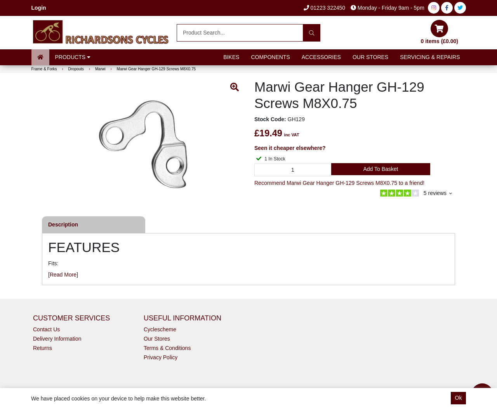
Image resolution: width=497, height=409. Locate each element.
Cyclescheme (160, 329)
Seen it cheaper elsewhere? (290, 148)
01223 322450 (324, 8)
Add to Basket (380, 169)
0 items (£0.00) (440, 32)
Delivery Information (57, 339)
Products (72, 57)
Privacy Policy (160, 357)
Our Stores (370, 57)
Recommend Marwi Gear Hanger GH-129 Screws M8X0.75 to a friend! (339, 183)
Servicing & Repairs (430, 57)
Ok (458, 398)
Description (63, 224)
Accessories (321, 57)
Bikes (231, 57)
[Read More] (63, 275)
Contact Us (46, 329)
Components (270, 57)
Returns (42, 348)
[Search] (311, 33)
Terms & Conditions (167, 348)
